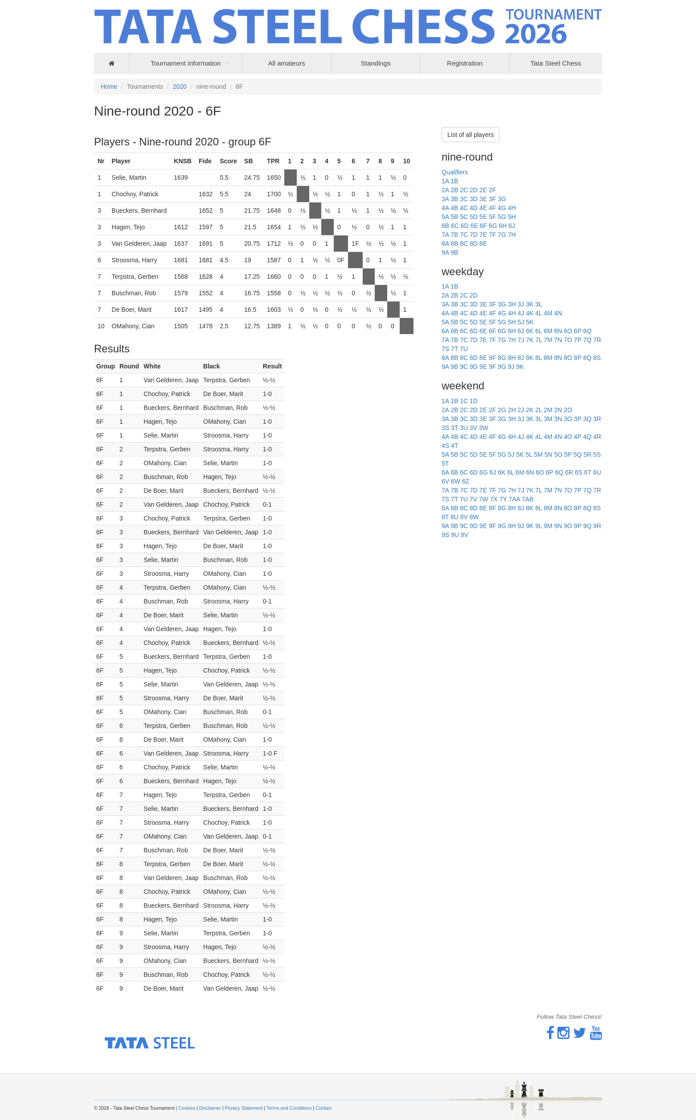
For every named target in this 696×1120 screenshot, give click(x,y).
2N (558, 409)
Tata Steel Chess (556, 63)
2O (568, 409)
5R (587, 454)
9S (445, 534)
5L (528, 454)
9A (445, 252)
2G (502, 409)
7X (494, 499)
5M (538, 454)
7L (538, 339)
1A (445, 181)
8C (464, 243)
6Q (587, 331)
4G (502, 207)
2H (512, 409)
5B (454, 216)
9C (464, 366)
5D (474, 216)
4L (538, 313)
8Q (587, 357)
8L (538, 357)
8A (445, 243)
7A (445, 234)
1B (454, 181)
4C (464, 207)
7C (464, 234)
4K (529, 313)
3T (454, 427)
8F (492, 357)
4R (597, 436)
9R (597, 525)
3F (492, 199)
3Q (587, 418)
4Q (587, 436)
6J (511, 225)
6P (577, 331)
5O (558, 454)
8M (548, 357)
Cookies (186, 1108)
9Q (587, 525)
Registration (465, 63)
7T (454, 348)
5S (597, 454)
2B (454, 190)
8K (529, 357)
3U (464, 427)
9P (577, 525)
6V (445, 481)
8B (454, 243)
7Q (587, 339)
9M (548, 525)
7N (558, 339)
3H (512, 304)
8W (474, 517)
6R (569, 472)
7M (548, 339)
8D (474, 243)
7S (445, 348)
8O (568, 357)
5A (445, 216)
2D (474, 190)
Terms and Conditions (289, 1108)
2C (464, 190)
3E (483, 199)
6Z (465, 481)
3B (454, 199)
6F (483, 225)
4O (568, 436)
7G (502, 234)
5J (520, 322)
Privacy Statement (243, 1108)
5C (464, 216)
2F (492, 190)
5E (483, 216)
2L (538, 409)
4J (520, 313)
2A (445, 190)
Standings (376, 63)
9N (558, 525)
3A (445, 199)
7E (483, 234)
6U (597, 472)
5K (529, 322)
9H (512, 525)
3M (548, 418)
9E (483, 366)
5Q (577, 454)
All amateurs (286, 63)
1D (474, 401)
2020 (180, 86)
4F (492, 207)
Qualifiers (455, 172)
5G (502, 216)
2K (529, 409)
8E (483, 243)
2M (548, 409)
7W (483, 499)
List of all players (470, 134)
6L (538, 331)
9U (455, 534)
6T (587, 472)
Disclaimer (210, 1108)
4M (548, 313)
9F (492, 366)
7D (474, 234)
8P (577, 357)
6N (558, 331)
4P (577, 436)
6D (465, 225)
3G (502, 199)
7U (464, 348)
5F (492, 216)
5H (512, 216)
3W (483, 427)
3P (577, 418)
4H (512, 207)
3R (597, 418)
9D (474, 366)
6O (568, 331)
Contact (323, 1108)
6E (474, 225)
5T (445, 463)
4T (454, 445)
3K (529, 304)
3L (538, 304)
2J (520, 409)
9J (511, 366)
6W (455, 481)
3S (445, 427)
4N (558, 313)
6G (493, 225)
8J (520, 357)
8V (464, 517)
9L (538, 525)
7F (492, 234)
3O (568, 418)
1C (464, 401)
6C (455, 225)
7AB (527, 499)
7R (597, 339)
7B (454, 234)
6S (578, 472)
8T (445, 517)
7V (473, 499)
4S (445, 445)
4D (474, 207)
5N (549, 454)
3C (464, 199)
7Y (503, 499)
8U (454, 517)
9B (454, 252)
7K (529, 339)
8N (558, 357)
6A (445, 331)
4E (483, 207)
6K (529, 331)
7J (520, 339)
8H (512, 357)
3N (558, 418)
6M (548, 331)
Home (109, 86)
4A (445, 207)
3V (473, 427)
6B (445, 225)
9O (568, 525)
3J (520, 304)
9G (502, 366)
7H (512, 234)
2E (483, 190)
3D (474, 199)
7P (577, 339)
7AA (514, 499)
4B (454, 207)
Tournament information (186, 63)
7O (568, 339)
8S (597, 357)
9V (464, 534)
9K (520, 366)
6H (503, 225)
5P (568, 454)
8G (502, 357)
